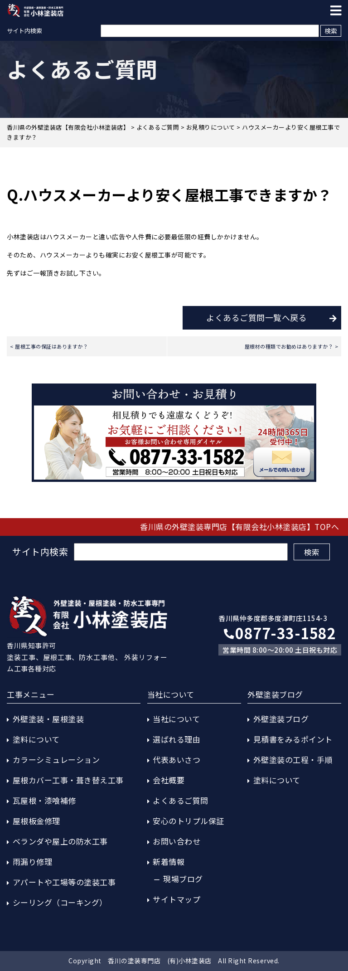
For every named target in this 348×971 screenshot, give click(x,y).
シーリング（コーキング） (60, 902)
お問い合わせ (176, 841)
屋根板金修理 (36, 820)
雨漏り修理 (33, 861)
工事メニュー (30, 694)
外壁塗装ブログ (281, 718)
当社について (176, 718)
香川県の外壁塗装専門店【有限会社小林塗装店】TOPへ (239, 526)
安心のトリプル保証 (188, 820)
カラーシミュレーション (56, 759)
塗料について (36, 739)
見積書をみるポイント (293, 739)
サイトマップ (176, 899)
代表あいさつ (176, 759)
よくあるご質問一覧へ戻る (256, 317)
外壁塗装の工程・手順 (293, 759)
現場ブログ (183, 878)
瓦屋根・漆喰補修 (44, 800)
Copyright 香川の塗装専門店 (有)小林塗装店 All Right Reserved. (174, 960)
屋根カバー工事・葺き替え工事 (68, 780)
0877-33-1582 (280, 633)
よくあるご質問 (180, 800)
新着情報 (168, 861)
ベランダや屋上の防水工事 (60, 841)
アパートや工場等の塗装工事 (64, 882)
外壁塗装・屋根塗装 (48, 718)
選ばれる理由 (176, 739)
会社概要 (168, 780)
